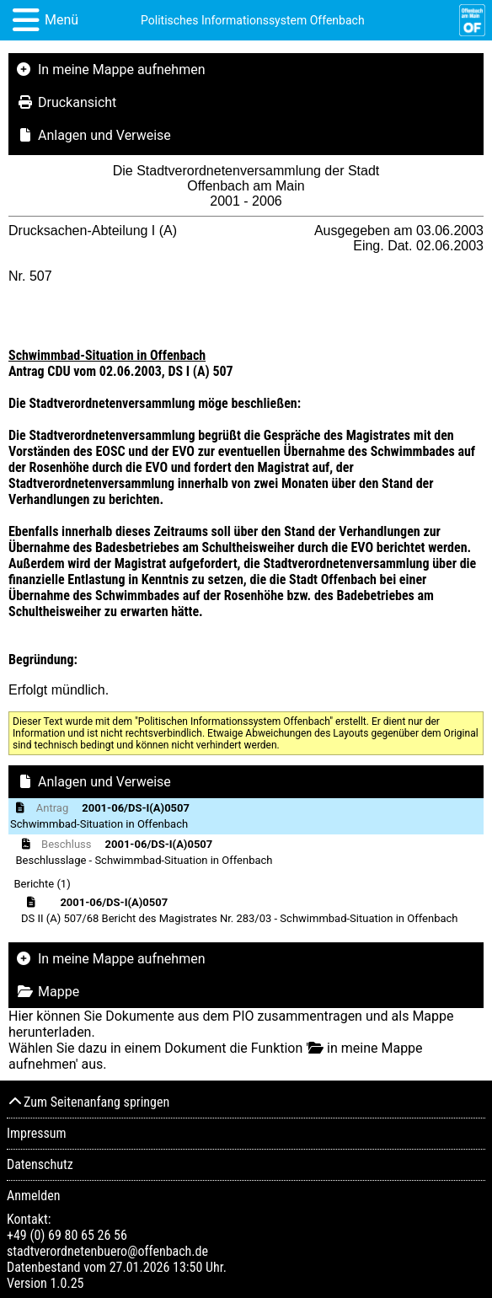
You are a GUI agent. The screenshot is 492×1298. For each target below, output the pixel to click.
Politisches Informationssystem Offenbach (253, 20)
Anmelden (33, 1196)
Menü (61, 20)
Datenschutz (40, 1164)
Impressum (37, 1133)
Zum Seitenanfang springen (88, 1102)
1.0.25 (66, 1283)
